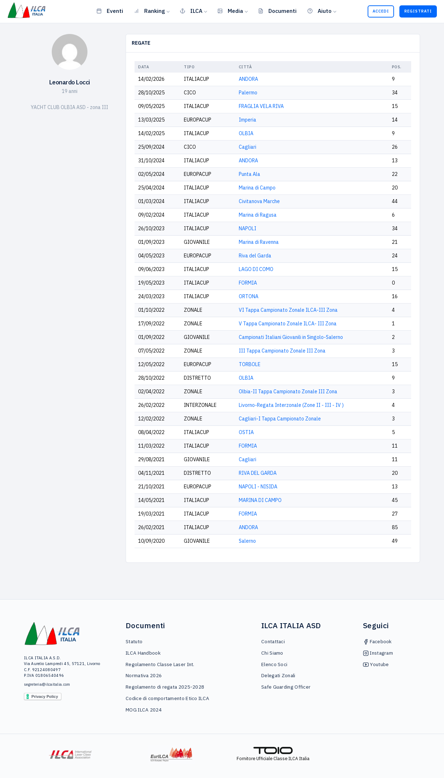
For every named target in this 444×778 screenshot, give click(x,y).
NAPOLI (247, 228)
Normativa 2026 (144, 675)
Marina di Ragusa (258, 215)
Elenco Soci (274, 664)
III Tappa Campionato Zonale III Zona (282, 351)
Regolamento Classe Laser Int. (160, 664)
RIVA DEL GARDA (258, 473)
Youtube (376, 664)
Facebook (377, 641)
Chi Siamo (272, 653)
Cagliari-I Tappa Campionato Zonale (280, 418)
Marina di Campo (257, 187)
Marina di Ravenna (259, 242)
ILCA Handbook (143, 653)
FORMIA (248, 283)
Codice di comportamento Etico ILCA (167, 698)
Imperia (247, 120)
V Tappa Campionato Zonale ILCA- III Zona (288, 323)
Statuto (134, 641)
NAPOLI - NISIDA (258, 486)
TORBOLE (250, 364)
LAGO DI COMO (256, 269)
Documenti (277, 10)
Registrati (418, 11)
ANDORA (248, 79)
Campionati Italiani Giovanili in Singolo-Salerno (291, 337)
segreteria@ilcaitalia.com (47, 684)
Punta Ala (249, 174)
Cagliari (247, 147)
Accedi (381, 11)
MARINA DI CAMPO (260, 500)
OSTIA (246, 432)
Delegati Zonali (278, 675)
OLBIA (246, 133)
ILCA (191, 10)
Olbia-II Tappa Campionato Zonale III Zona (288, 391)
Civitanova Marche (259, 201)
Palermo (248, 92)
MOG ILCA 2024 (144, 709)
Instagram (378, 653)
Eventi (109, 10)
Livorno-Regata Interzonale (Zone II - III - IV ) (291, 405)
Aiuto (319, 10)
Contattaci (273, 641)
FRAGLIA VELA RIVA (261, 106)
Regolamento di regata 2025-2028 (165, 687)
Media (230, 10)
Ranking (149, 10)
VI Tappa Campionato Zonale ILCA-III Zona (288, 310)
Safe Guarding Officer (286, 687)
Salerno (247, 541)
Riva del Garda (255, 255)
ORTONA (248, 296)
